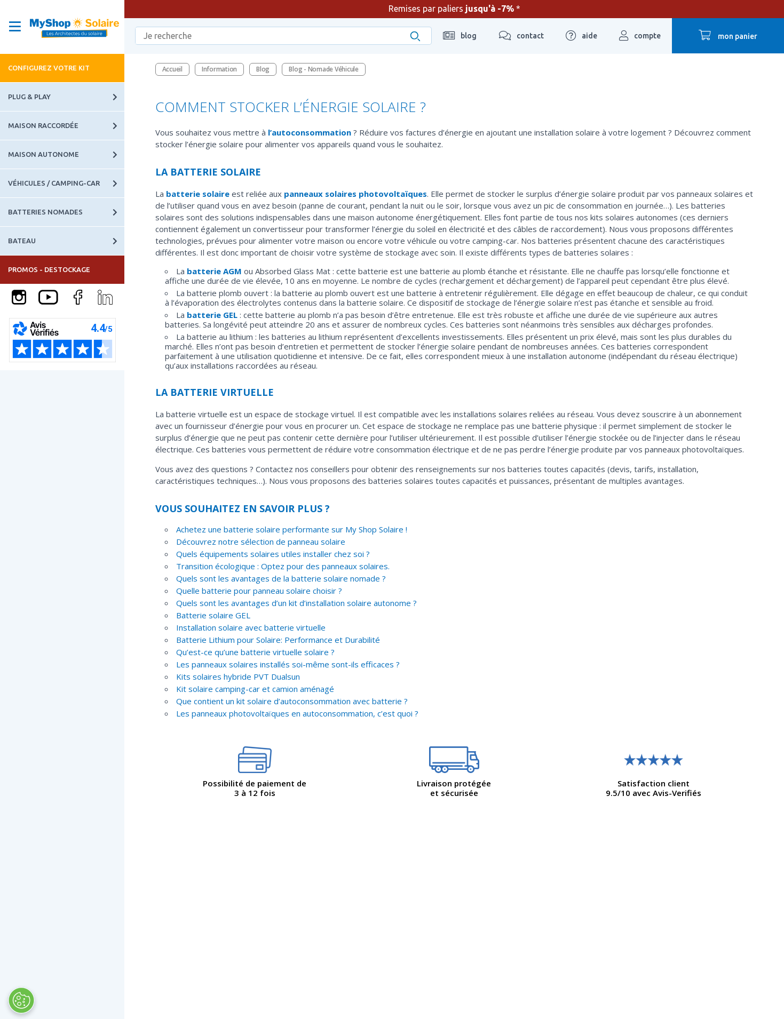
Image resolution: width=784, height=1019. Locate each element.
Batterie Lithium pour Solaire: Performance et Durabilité (278, 639)
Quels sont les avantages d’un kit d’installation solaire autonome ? (296, 603)
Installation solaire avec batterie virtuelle (251, 627)
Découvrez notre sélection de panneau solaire (260, 541)
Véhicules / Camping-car (66, 183)
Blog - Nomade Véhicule (324, 69)
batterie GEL (212, 314)
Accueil (172, 69)
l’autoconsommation (309, 132)
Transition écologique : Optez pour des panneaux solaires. (283, 566)
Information (219, 69)
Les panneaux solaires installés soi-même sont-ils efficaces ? (288, 664)
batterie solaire (197, 193)
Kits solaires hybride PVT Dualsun (238, 676)
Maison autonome (66, 154)
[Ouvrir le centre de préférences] (21, 1000)
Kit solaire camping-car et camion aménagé (255, 688)
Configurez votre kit (49, 67)
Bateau (66, 241)
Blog (263, 69)
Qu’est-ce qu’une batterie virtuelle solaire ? (255, 652)
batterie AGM (214, 271)
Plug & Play (66, 97)
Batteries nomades (66, 212)
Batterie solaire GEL (213, 615)
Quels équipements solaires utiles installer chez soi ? (273, 553)
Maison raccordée (66, 126)
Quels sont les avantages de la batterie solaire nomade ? (281, 578)
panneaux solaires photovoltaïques (355, 193)
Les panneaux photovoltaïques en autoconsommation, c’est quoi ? (297, 713)
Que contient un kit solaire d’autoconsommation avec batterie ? (292, 701)
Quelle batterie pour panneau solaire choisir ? (259, 590)
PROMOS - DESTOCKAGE (49, 269)
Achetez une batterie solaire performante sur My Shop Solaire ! (291, 529)
